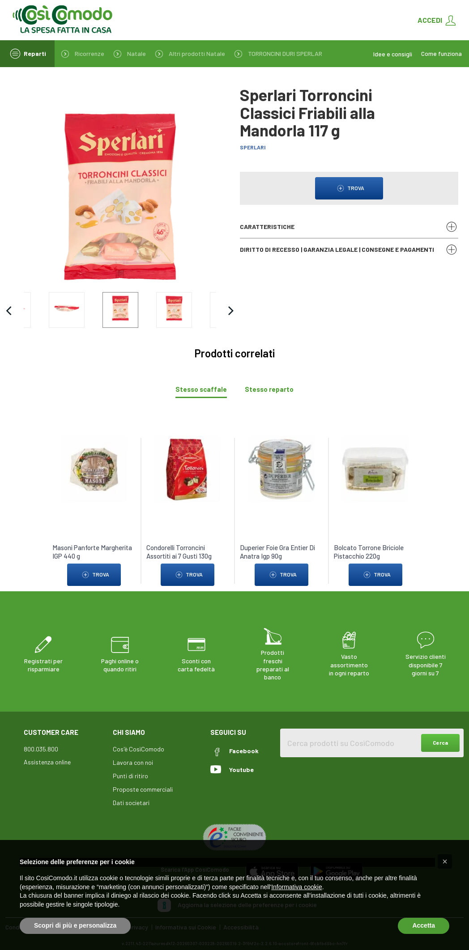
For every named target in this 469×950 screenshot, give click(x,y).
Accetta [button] (423, 925)
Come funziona (441, 54)
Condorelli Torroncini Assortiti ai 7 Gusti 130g (178, 542)
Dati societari (131, 792)
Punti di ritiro (130, 765)
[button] (445, 861)
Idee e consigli (392, 54)
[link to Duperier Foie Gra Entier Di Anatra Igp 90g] (281, 458)
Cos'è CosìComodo (138, 738)
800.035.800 (41, 738)
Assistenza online (47, 751)
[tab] (201, 379)
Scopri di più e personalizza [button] (75, 925)
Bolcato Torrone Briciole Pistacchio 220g (369, 542)
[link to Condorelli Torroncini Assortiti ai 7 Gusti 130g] (187, 458)
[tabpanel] (234, 496)
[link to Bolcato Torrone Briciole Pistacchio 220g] (375, 458)
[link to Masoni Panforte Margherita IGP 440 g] (94, 458)
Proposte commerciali (143, 779)
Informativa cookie (296, 887)
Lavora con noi (133, 752)
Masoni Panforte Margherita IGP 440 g (92, 542)
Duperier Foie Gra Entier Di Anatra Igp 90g (277, 542)
